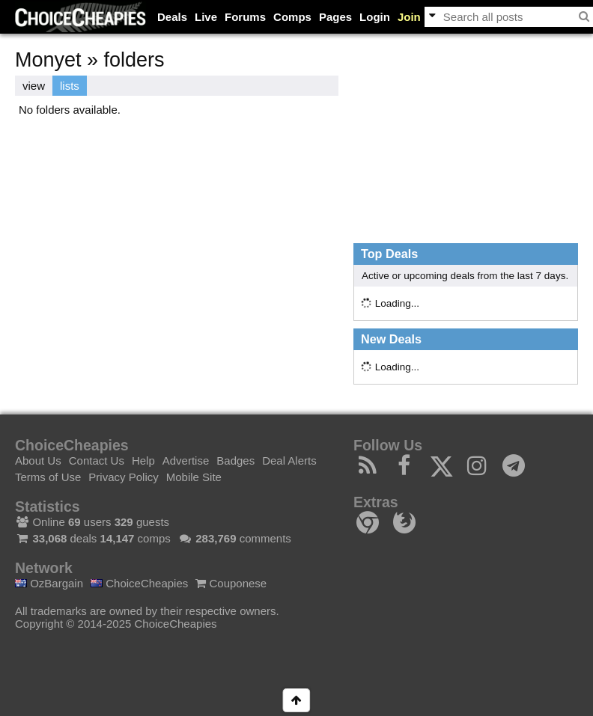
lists (69, 85)
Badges (235, 460)
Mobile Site (194, 477)
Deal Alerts (289, 460)
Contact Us (96, 460)
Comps (292, 16)
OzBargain (49, 583)
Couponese (231, 583)
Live (206, 16)
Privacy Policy (123, 477)
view (33, 85)
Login (374, 16)
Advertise (186, 460)
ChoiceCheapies (139, 583)
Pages (335, 16)
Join (409, 16)
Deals (172, 16)
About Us (38, 460)
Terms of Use (48, 477)
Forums (245, 16)
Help (143, 460)
